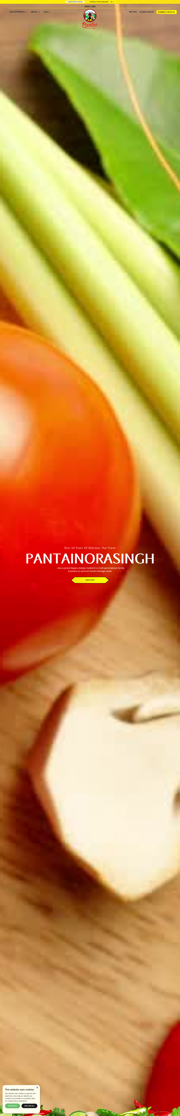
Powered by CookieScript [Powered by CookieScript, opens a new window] (21, 1111)
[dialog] (21, 1099)
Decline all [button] (29, 1106)
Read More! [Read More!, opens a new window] (22, 1101)
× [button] (37, 1088)
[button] (113, 2)
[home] (90, 18)
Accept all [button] (12, 1106)
